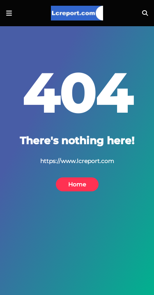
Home (77, 184)
